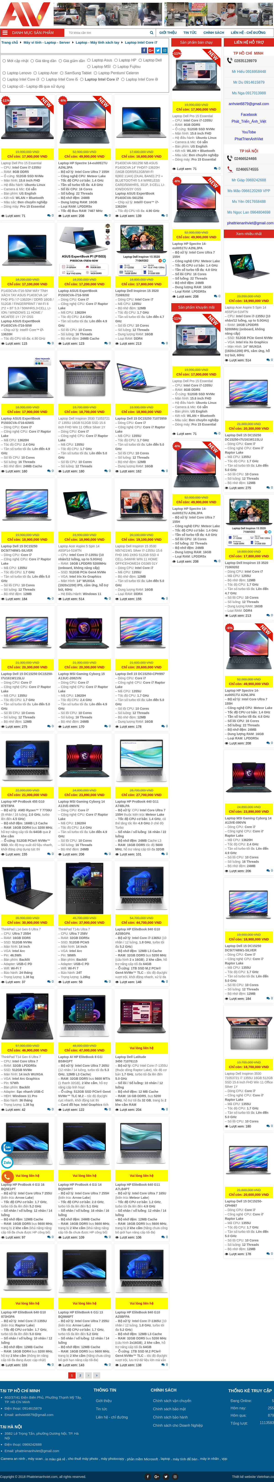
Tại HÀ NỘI (11, 1427)
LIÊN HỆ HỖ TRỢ (248, 42)
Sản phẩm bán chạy (196, 42)
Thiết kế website (244, 1477)
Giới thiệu (168, 32)
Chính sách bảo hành (170, 1417)
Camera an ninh (13, 1459)
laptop (165, 1459)
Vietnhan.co (253, 1477)
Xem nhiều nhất (249, 234)
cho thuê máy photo (83, 1459)
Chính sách (213, 32)
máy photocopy (112, 1459)
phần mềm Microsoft (142, 1459)
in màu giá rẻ (55, 1459)
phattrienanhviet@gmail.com (250, 223)
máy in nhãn (209, 1459)
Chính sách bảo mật (169, 1409)
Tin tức (190, 32)
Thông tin (105, 1390)
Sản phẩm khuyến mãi (196, 307)
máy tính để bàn (185, 1459)
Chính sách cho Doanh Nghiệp (178, 1425)
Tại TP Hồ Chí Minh (20, 1391)
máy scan (35, 1459)
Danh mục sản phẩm (33, 33)
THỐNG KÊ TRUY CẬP (250, 1391)
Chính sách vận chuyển (172, 1401)
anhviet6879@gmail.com (249, 104)
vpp (224, 1459)
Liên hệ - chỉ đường (248, 32)
